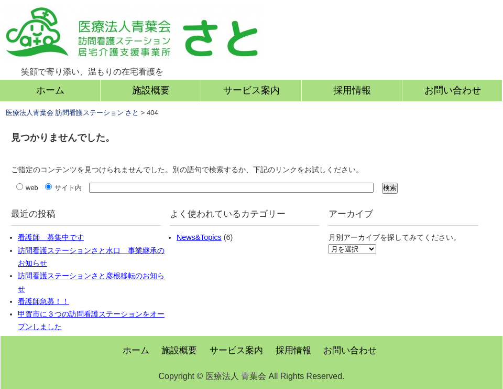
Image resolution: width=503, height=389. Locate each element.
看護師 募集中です (51, 237)
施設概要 (151, 90)
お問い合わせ (452, 90)
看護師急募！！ (43, 301)
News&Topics (199, 237)
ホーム (50, 90)
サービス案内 (251, 90)
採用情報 (352, 90)
